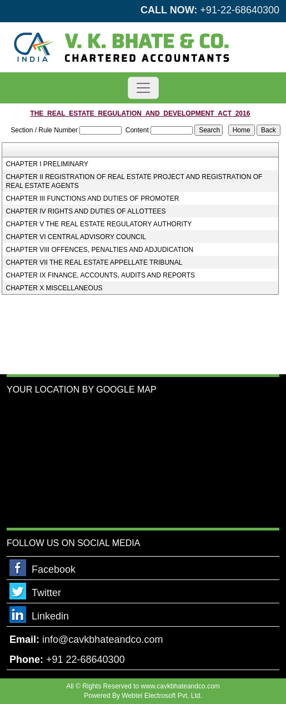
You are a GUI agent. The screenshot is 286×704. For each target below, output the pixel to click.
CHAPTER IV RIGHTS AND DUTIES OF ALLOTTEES (86, 211)
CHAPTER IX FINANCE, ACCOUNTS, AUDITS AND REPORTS (100, 275)
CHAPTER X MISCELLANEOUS (54, 288)
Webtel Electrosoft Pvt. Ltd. (162, 696)
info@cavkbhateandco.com (102, 639)
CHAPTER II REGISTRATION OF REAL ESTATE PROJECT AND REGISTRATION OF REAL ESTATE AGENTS (134, 181)
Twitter (46, 592)
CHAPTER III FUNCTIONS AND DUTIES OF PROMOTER (92, 198)
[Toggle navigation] (143, 88)
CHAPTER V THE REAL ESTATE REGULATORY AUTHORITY (99, 224)
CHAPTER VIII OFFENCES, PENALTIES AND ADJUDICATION (100, 250)
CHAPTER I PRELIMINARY (47, 164)
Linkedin (50, 616)
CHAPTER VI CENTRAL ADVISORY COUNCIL (76, 237)
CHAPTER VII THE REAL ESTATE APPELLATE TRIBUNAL (94, 262)
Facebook (54, 569)
